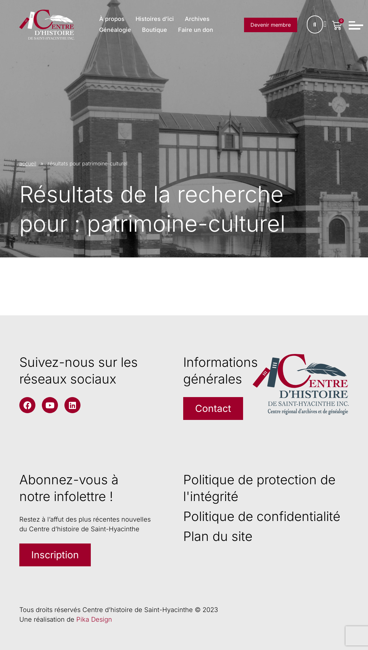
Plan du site (217, 536)
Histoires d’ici (155, 18)
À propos (112, 18)
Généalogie (115, 29)
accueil (27, 163)
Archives (197, 18)
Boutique (154, 29)
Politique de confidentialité (261, 516)
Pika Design (94, 619)
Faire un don (195, 29)
